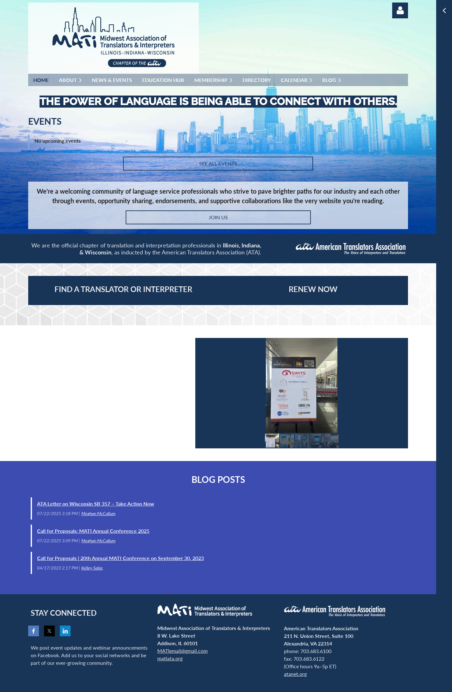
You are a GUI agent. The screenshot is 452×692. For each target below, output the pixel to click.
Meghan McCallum (98, 513)
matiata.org (170, 658)
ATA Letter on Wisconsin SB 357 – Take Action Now (95, 504)
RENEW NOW (313, 289)
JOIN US (218, 217)
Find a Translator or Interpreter (123, 289)
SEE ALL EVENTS (218, 163)
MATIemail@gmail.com (182, 651)
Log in (400, 10)
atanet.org (295, 674)
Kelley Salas (92, 567)
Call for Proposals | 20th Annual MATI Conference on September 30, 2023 (120, 558)
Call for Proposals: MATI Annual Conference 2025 (93, 531)
